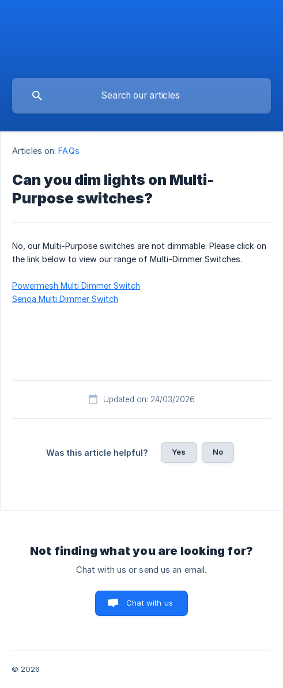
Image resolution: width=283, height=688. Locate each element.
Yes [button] (179, 451)
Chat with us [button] (149, 602)
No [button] (218, 451)
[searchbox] (141, 96)
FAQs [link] (68, 151)
